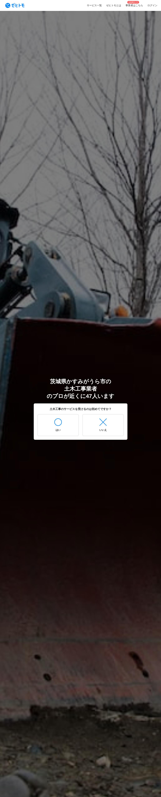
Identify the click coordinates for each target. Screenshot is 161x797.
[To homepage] (15, 5)
